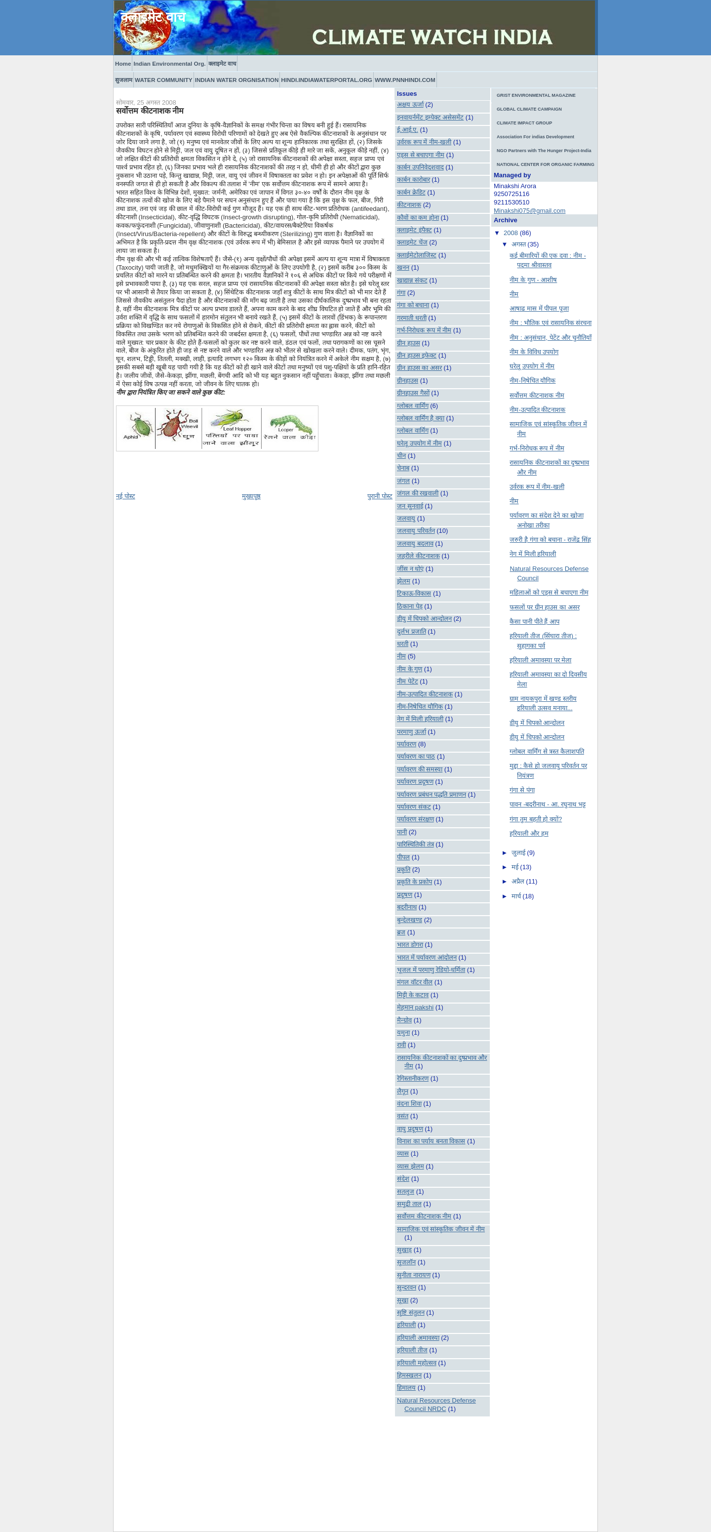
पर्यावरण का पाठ (416, 756)
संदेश (403, 1178)
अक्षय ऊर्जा (410, 104)
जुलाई (519, 852)
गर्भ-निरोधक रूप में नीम (424, 330)
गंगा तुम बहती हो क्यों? (536, 819)
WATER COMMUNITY (164, 80)
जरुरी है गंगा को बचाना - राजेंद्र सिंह (550, 539)
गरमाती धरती (412, 318)
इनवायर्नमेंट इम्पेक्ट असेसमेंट (430, 117)
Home (123, 63)
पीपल (403, 857)
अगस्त (520, 244)
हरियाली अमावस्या (418, 1337)
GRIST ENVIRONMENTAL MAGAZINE (536, 95)
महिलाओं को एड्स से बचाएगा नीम (549, 592)
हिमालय (406, 1387)
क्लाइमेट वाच (152, 17)
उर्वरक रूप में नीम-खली (424, 142)
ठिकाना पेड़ (410, 606)
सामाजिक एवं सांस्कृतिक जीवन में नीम (441, 1229)
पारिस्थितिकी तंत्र (415, 844)
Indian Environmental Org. (169, 63)
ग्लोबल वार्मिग (413, 430)
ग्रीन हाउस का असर (419, 367)
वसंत (402, 1116)
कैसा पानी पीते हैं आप (534, 621)
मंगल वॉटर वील (415, 982)
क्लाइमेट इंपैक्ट (414, 230)
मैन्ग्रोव (404, 1020)
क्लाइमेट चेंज (412, 242)
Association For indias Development (535, 136)
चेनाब (403, 468)
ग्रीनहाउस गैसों (413, 393)
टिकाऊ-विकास (414, 593)
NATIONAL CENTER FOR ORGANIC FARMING (545, 164)
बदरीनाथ (407, 907)
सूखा (402, 1300)
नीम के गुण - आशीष (533, 279)
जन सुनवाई (410, 506)
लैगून (402, 1091)
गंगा (401, 292)
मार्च (517, 896)
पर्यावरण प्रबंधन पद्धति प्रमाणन (431, 794)
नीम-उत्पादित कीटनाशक (425, 694)
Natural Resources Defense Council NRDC (436, 1404)
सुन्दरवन (406, 1287)
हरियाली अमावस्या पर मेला (540, 660)
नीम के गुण (409, 669)
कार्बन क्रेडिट (411, 192)
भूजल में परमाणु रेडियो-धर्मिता (431, 969)
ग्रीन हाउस (408, 343)
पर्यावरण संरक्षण (415, 819)
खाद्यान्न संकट (412, 280)
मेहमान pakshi (415, 1007)
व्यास (403, 1153)
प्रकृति (403, 869)
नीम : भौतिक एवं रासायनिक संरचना (551, 322)
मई (516, 867)
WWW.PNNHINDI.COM (405, 80)
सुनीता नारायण (414, 1275)
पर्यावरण (406, 744)
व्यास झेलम (410, 1166)
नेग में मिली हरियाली (420, 719)
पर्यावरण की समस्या (419, 769)
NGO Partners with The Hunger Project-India (544, 150)
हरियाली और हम (529, 833)
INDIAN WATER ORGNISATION (237, 80)
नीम (401, 656)
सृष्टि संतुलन (411, 1312)
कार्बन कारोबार (413, 179)
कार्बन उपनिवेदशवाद (420, 167)
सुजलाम (123, 80)
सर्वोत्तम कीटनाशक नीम (150, 110)
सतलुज (405, 1191)
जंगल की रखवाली (417, 493)
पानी (402, 832)
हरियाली (406, 1325)
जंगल (403, 480)
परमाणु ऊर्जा (411, 731)
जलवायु (406, 518)
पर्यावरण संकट (414, 806)
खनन (403, 267)
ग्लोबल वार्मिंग (413, 405)
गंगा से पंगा (522, 790)
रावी (401, 1044)
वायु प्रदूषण (410, 1128)
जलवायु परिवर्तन (416, 530)
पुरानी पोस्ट (380, 496)
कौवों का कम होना (418, 217)
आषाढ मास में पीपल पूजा (539, 308)
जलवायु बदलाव (415, 543)
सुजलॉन (406, 1262)
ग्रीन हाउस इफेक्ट (416, 355)
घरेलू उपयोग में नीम (419, 443)
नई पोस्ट (125, 496)
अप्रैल (519, 881)
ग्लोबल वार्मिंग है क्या (420, 418)
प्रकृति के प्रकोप (414, 882)
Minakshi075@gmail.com (529, 210)
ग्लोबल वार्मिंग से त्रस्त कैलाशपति (547, 751)
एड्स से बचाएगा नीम (420, 155)
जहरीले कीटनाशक (418, 556)
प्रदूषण (404, 894)
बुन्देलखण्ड (409, 920)
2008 (512, 233)
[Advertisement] (444, 1465)
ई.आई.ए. (407, 129)
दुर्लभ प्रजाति (411, 631)
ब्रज (401, 932)
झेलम (403, 581)
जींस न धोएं (410, 568)
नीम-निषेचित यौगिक (420, 706)
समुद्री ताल (409, 1204)
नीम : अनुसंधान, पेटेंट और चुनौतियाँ (550, 337)
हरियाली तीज (412, 1350)
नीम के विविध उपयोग (534, 352)
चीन (401, 455)
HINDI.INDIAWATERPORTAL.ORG (326, 80)
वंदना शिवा (409, 1103)
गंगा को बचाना (413, 305)
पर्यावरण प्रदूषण (415, 781)
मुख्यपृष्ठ (251, 496)
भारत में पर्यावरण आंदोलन (427, 957)
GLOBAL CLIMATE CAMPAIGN (529, 109)
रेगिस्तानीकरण (413, 1078)
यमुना (403, 1032)
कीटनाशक (409, 204)
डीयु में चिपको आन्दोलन (424, 618)
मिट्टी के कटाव (413, 995)
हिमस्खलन (409, 1375)
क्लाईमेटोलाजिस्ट (416, 255)
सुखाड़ (404, 1249)
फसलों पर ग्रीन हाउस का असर (544, 607)
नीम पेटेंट (407, 681)
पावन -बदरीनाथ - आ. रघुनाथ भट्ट (547, 804)
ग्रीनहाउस (407, 380)
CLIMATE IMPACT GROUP (524, 123)
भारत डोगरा (410, 944)
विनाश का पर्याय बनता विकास (431, 1141)
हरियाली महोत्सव (416, 1363)
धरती (402, 643)
